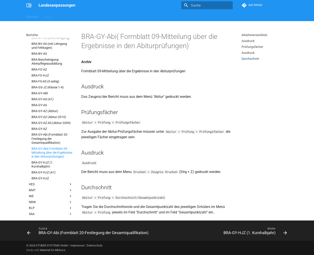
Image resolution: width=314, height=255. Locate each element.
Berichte (64, 16)
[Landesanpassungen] (28, 5)
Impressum (77, 245)
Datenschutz (94, 245)
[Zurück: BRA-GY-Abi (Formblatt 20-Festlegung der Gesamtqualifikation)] (88, 232)
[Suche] (207, 5)
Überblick (32, 16)
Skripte (49, 16)
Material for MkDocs (52, 250)
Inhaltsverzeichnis (254, 35)
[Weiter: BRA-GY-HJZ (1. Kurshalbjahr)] (254, 232)
